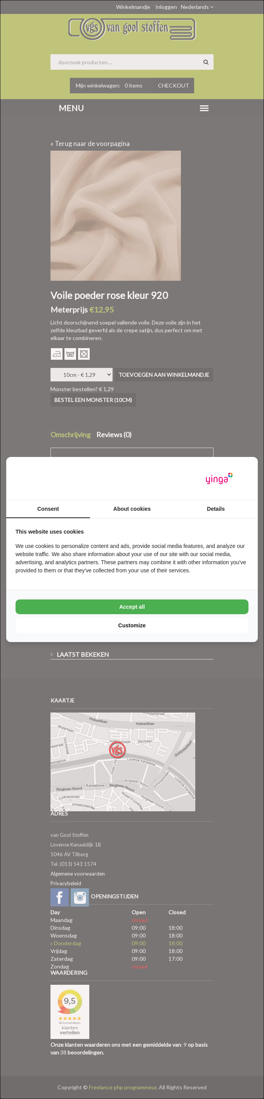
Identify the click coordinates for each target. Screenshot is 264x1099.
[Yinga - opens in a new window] (219, 478)
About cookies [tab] (132, 509)
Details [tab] (216, 509)
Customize (132, 625)
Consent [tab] (48, 509)
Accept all (132, 607)
